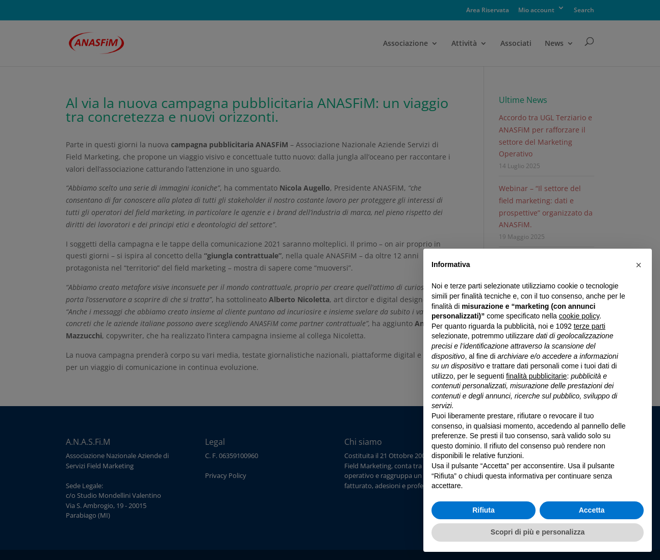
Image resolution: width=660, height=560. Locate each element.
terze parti (589, 326)
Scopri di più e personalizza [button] (538, 532)
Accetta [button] (592, 510)
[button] (638, 265)
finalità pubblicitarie (536, 376)
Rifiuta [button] (483, 510)
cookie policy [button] (579, 316)
